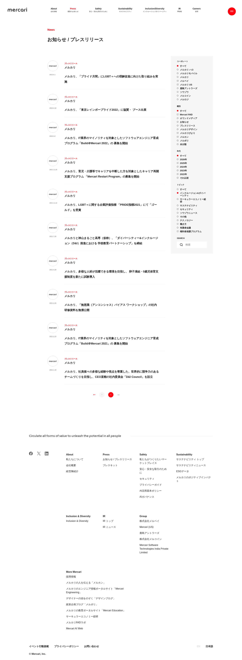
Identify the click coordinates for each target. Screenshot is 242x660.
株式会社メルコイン (151, 539)
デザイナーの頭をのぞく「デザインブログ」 (90, 598)
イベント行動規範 (39, 646)
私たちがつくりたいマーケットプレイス (153, 461)
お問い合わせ (91, 646)
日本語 (209, 646)
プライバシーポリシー (66, 646)
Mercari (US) (147, 527)
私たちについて (74, 459)
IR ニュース (109, 527)
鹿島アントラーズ (149, 533)
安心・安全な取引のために (153, 471)
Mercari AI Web (74, 628)
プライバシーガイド (151, 484)
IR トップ (108, 521)
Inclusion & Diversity (77, 521)
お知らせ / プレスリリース (117, 459)
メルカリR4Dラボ (76, 622)
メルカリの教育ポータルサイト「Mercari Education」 (95, 610)
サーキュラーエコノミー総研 (82, 616)
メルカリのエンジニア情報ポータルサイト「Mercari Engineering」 (95, 590)
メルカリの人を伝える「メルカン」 (86, 582)
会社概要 (71, 465)
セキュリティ (147, 478)
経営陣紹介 (72, 471)
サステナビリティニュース (191, 465)
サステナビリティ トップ (190, 459)
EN (198, 646)
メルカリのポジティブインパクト (193, 479)
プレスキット (110, 465)
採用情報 (71, 576)
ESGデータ (182, 471)
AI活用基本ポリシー (151, 490)
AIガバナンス (147, 496)
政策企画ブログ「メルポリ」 (82, 604)
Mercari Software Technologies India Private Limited (154, 549)
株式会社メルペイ (149, 521)
